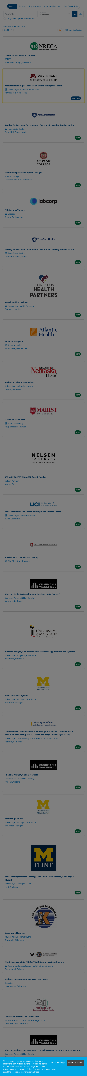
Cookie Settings (57, 1063)
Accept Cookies (75, 1063)
